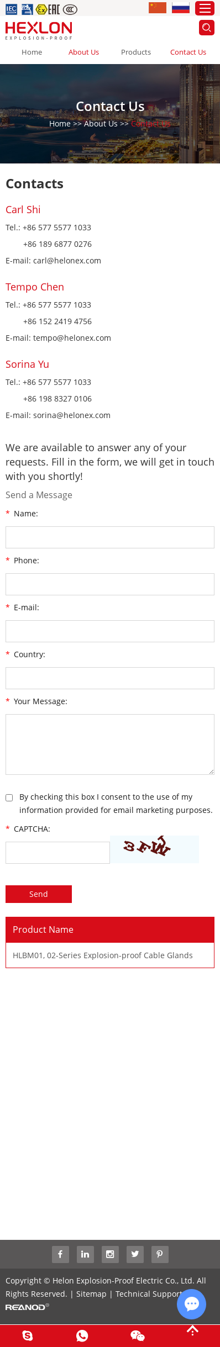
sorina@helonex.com (72, 415)
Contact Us (188, 52)
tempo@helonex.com (72, 337)
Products (136, 52)
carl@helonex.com (67, 260)
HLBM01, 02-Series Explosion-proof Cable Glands (103, 955)
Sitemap (91, 1293)
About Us (84, 52)
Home (32, 52)
